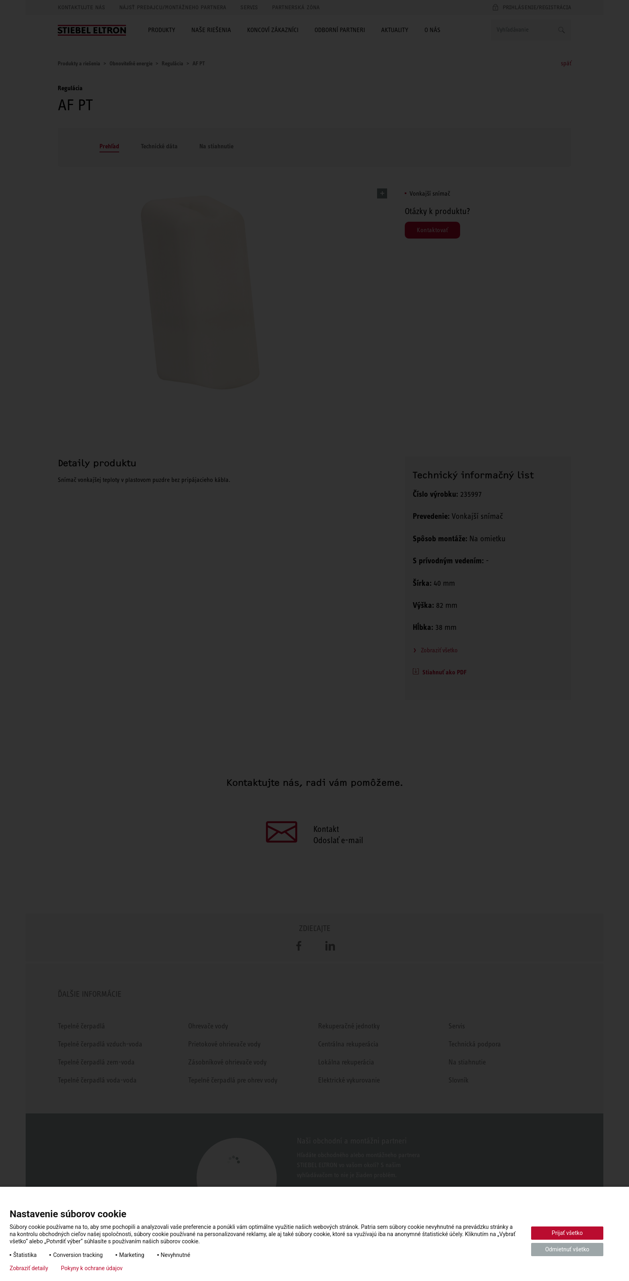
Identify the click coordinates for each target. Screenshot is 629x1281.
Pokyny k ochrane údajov (92, 1268)
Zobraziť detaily (29, 1268)
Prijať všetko (567, 1233)
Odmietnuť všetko (567, 1249)
